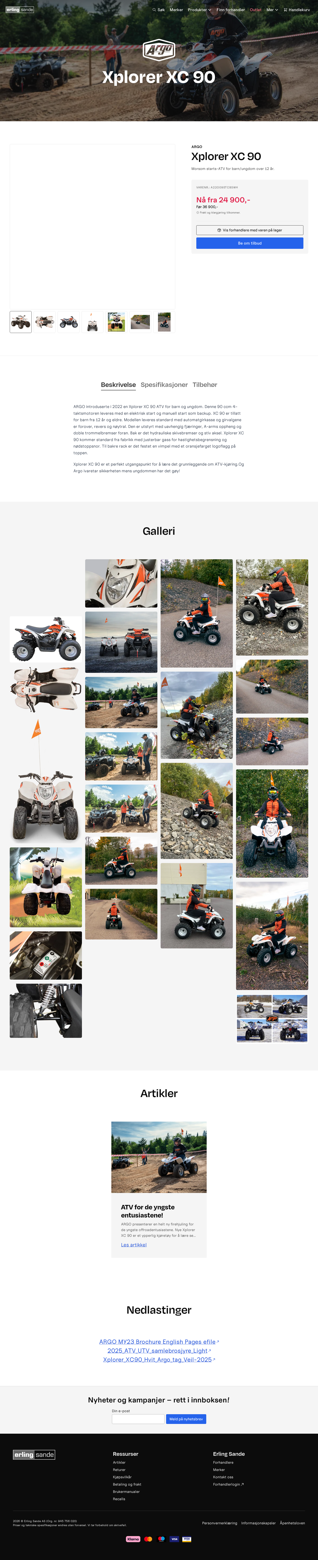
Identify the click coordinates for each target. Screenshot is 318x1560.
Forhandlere (223, 1462)
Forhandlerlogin (228, 1484)
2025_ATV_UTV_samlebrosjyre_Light (159, 1350)
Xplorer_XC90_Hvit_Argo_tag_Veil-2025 (159, 1359)
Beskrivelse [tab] (118, 384)
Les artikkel (134, 1245)
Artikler (119, 1462)
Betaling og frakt (127, 1484)
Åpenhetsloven (292, 1523)
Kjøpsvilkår (122, 1477)
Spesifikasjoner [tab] (164, 384)
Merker (219, 1469)
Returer (119, 1469)
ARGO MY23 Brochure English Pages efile (159, 1341)
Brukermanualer (126, 1491)
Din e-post (121, 1411)
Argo (196, 146)
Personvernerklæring (219, 1523)
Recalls (119, 1499)
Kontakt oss (223, 1477)
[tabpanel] (159, 438)
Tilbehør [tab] (205, 384)
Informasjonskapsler (258, 1523)
